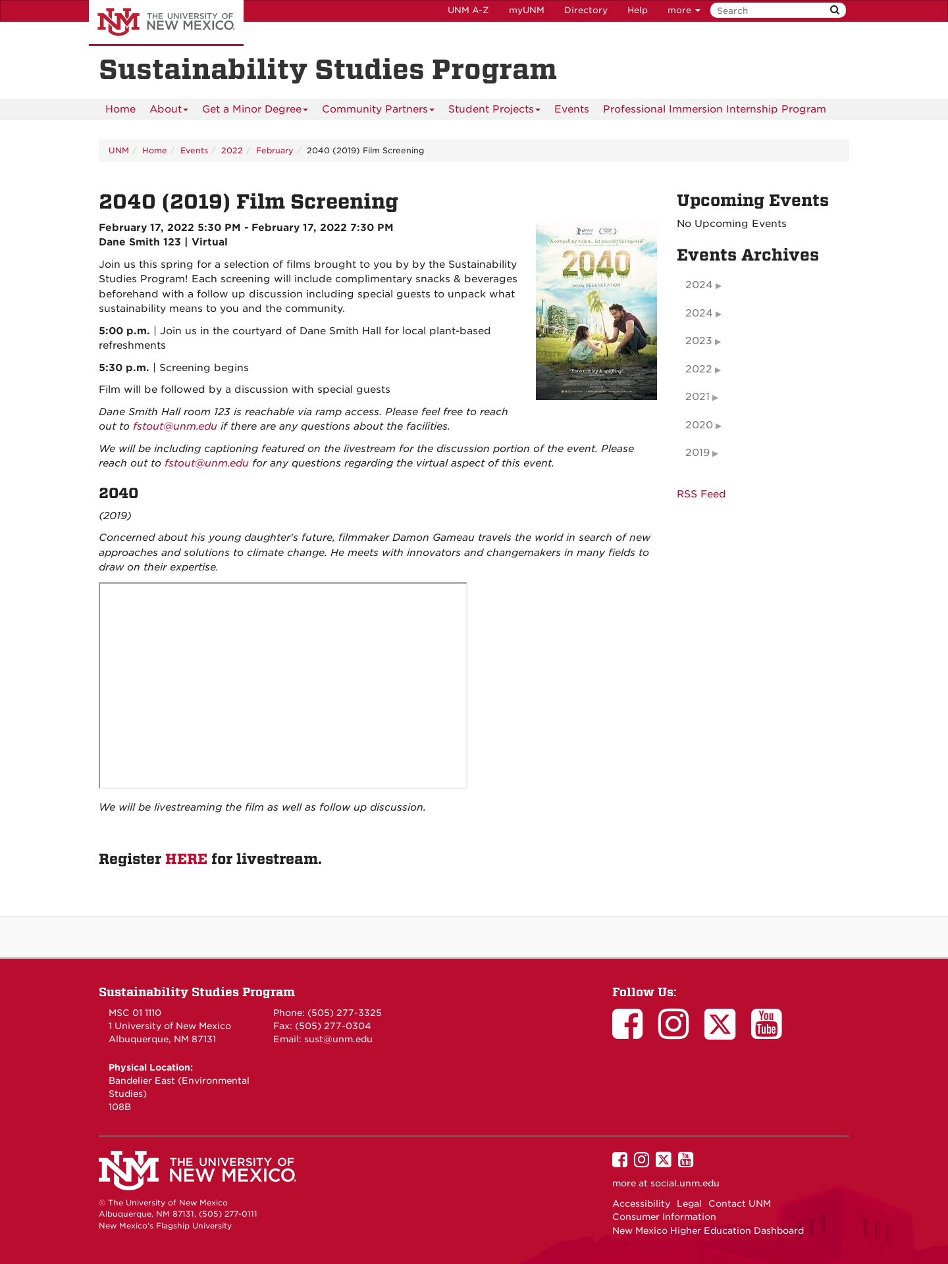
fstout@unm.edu (175, 426)
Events (571, 109)
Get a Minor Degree (255, 111)
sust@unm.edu (338, 1039)
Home (120, 109)
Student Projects (494, 111)
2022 (232, 150)
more (684, 10)
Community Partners (378, 111)
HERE (186, 859)
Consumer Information (664, 1216)
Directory (586, 10)
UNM (119, 150)
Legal (689, 1203)
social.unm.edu (685, 1183)
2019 (697, 453)
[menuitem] (120, 109)
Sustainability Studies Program (197, 992)
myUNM (526, 10)
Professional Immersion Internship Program (714, 109)
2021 (697, 397)
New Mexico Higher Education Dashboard (708, 1230)
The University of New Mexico (166, 23)
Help (637, 10)
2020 (699, 425)
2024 (699, 285)
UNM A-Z (468, 10)
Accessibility (641, 1203)
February (275, 150)
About (168, 111)
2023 (698, 341)
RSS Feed (701, 494)
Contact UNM (739, 1203)
